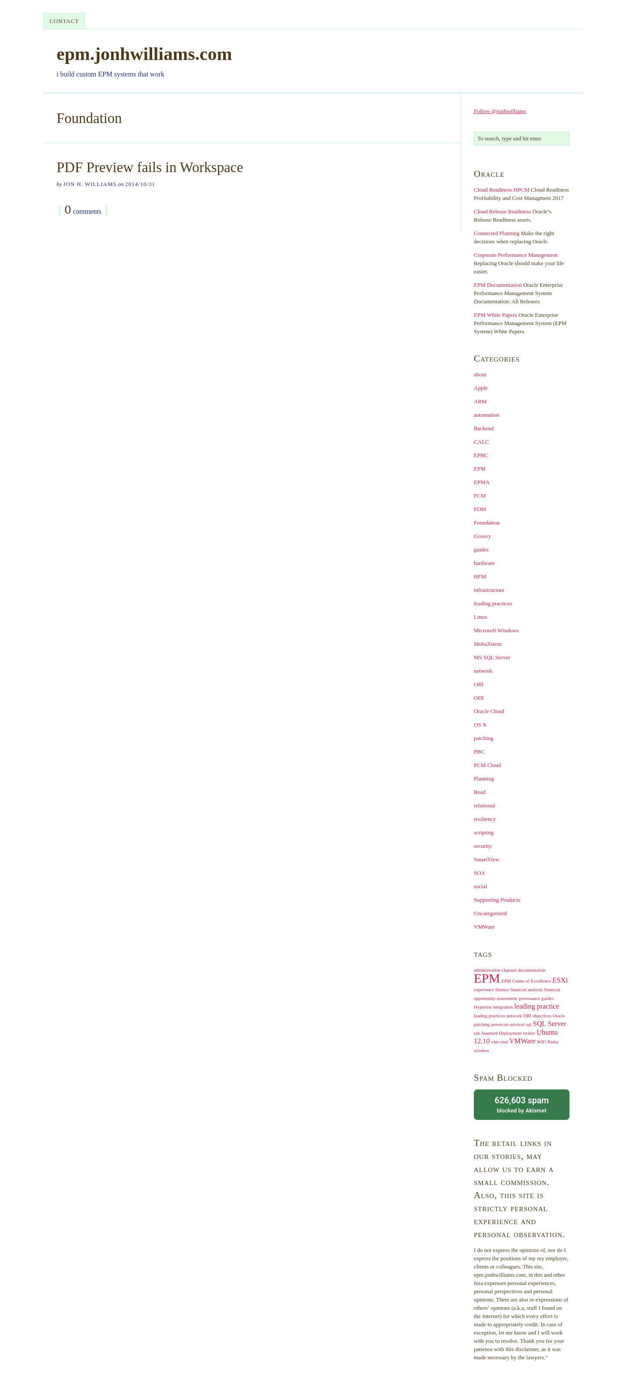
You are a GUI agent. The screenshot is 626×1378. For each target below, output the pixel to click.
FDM (480, 509)
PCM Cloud (487, 765)
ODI (479, 697)
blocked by (521, 1104)
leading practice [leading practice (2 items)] (536, 1006)
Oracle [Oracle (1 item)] (559, 1015)
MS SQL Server (492, 657)
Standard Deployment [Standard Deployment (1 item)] (501, 1033)
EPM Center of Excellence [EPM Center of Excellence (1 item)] (526, 981)
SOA (479, 873)
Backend (483, 428)
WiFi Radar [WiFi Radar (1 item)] (548, 1041)
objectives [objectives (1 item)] (542, 1015)
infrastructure (489, 590)
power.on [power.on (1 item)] (499, 1024)
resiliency (485, 819)
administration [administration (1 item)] (487, 970)
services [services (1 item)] (517, 1024)
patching (483, 738)
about (480, 374)
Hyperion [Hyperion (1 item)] (482, 1007)
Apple (481, 388)
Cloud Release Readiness (502, 211)
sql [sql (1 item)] (528, 1024)
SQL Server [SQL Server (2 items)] (549, 1024)
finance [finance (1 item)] (502, 989)
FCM (480, 495)
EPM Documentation (498, 285)
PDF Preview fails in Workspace (150, 167)
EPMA (481, 482)
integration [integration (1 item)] (503, 1007)
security (483, 846)
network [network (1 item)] (514, 1015)
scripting (484, 832)
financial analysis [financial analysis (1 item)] (526, 989)
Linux (480, 617)
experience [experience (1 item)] (484, 989)
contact (64, 21)
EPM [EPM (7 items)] (487, 978)
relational (484, 805)
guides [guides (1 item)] (547, 998)
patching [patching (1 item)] (482, 1024)
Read (480, 792)
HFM (480, 576)
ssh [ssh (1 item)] (477, 1033)
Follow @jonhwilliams (500, 111)
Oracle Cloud (489, 711)
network (483, 670)
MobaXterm (488, 644)
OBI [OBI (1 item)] (527, 1015)
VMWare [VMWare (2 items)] (522, 1041)
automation (486, 415)
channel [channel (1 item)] (509, 970)
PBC (479, 751)
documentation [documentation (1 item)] (531, 970)
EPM (480, 468)
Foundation (486, 522)
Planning (484, 778)
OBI (478, 684)
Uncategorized (490, 913)
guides (481, 549)
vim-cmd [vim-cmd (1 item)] (499, 1041)
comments (82, 209)
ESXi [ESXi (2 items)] (560, 980)
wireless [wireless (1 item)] (481, 1050)
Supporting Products (497, 900)
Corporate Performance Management (516, 255)
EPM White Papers (495, 315)
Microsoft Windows (496, 630)
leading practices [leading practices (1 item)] (489, 1015)
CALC (481, 441)
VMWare (484, 926)
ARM (480, 401)
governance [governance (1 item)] (529, 998)
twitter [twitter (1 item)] (529, 1033)
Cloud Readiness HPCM (501, 189)
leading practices (493, 603)
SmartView (486, 859)
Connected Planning (496, 233)
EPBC (481, 455)
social (480, 886)
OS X (480, 724)
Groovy (482, 536)
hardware (484, 563)
